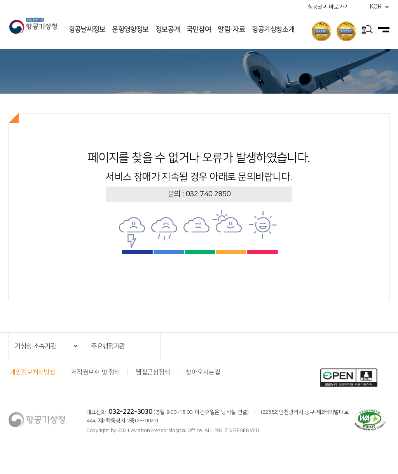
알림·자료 (231, 29)
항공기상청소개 (273, 29)
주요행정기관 (108, 346)
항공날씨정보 (87, 29)
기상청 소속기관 (35, 346)
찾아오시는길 (203, 372)
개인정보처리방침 (32, 372)
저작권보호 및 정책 (95, 372)
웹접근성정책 (153, 372)
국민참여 (199, 29)
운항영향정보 (130, 29)
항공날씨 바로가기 (328, 7)
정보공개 (167, 29)
